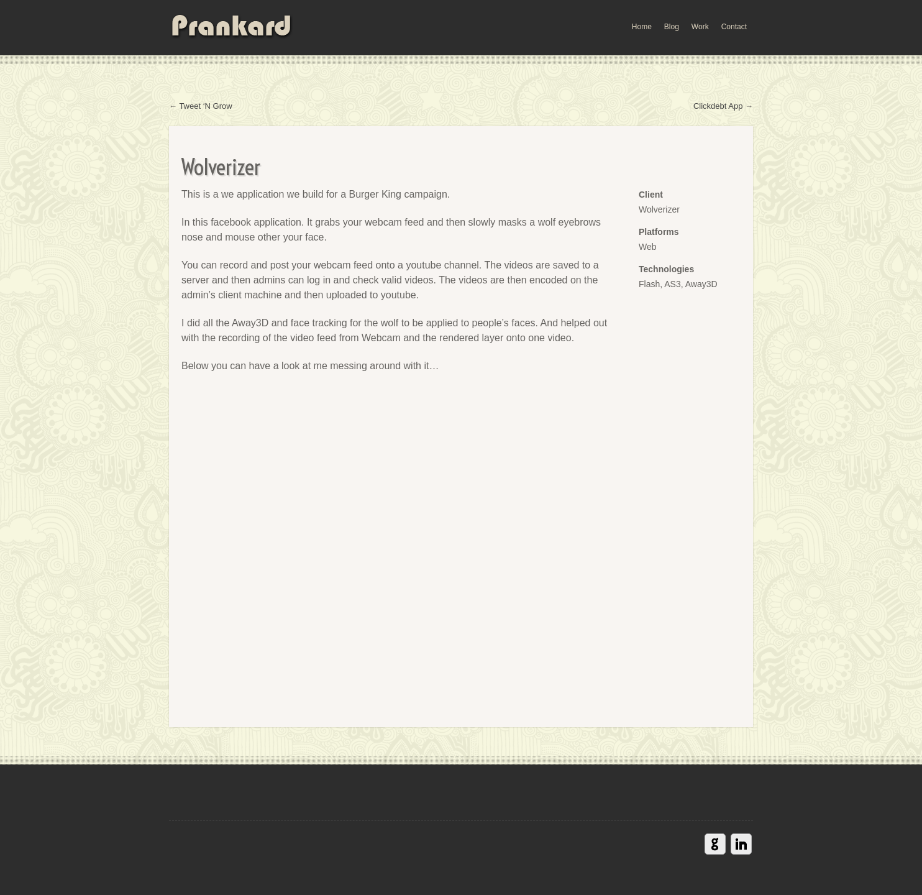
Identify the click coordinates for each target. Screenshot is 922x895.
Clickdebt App (718, 106)
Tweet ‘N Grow (205, 106)
